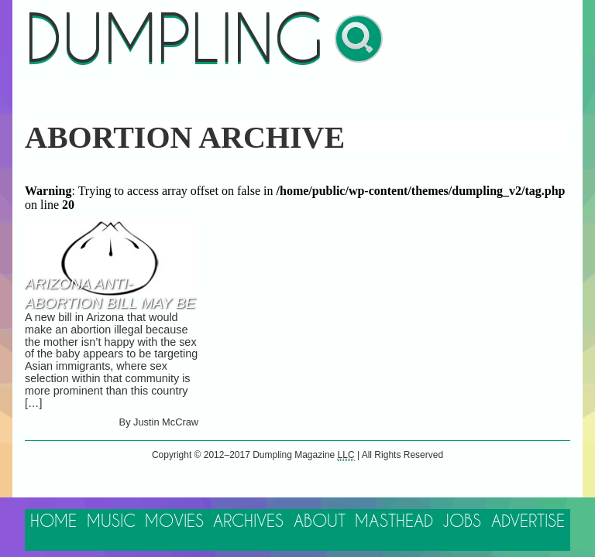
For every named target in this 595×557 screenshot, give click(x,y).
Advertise (528, 522)
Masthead (394, 522)
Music (111, 522)
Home (53, 522)
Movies (174, 522)
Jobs (461, 522)
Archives (248, 522)
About (320, 522)
